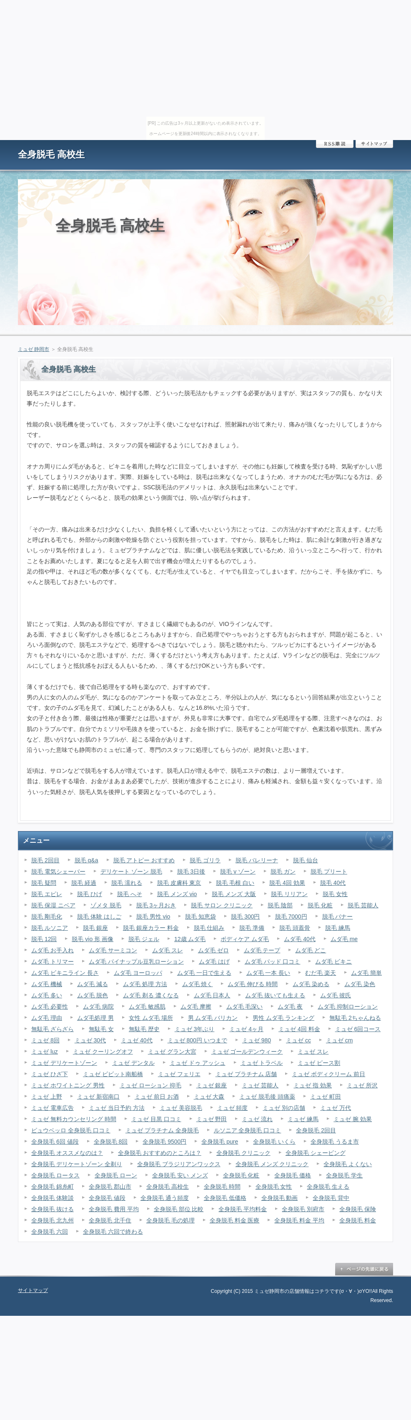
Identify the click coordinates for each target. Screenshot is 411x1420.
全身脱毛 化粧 (241, 1175)
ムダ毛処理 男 (95, 1017)
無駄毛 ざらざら (52, 1029)
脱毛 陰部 (280, 905)
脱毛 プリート (329, 871)
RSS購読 (334, 144)
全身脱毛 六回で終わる (113, 1231)
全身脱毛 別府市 (303, 1209)
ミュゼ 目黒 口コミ (156, 1119)
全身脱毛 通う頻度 (164, 1198)
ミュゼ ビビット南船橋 (113, 1074)
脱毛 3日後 (191, 871)
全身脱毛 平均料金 (242, 1209)
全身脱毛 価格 (292, 1175)
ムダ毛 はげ (214, 961)
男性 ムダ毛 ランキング (283, 1017)
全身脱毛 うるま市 (335, 1141)
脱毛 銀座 (95, 927)
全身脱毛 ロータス (55, 1175)
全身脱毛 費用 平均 (114, 1209)
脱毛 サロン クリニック (222, 905)
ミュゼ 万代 (335, 1107)
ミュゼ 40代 (136, 1040)
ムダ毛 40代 (299, 939)
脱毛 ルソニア (49, 927)
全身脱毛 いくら (274, 1141)
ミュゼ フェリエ (179, 1074)
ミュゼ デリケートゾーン (64, 1062)
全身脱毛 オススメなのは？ (67, 1153)
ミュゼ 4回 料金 (299, 1029)
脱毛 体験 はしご (99, 916)
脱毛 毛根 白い (235, 882)
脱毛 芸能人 (363, 905)
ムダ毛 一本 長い (268, 972)
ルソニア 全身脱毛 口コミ (247, 1130)
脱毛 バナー (337, 916)
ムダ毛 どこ (310, 950)
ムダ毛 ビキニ (333, 961)
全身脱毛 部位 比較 (179, 1209)
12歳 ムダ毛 (190, 939)
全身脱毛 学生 (344, 1175)
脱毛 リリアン (289, 894)
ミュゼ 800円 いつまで (197, 1040)
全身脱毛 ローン (116, 1175)
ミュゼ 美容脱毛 (181, 1107)
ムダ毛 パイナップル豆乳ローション (136, 961)
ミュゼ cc (298, 1040)
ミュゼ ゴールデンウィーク (247, 1051)
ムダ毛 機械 (46, 984)
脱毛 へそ (129, 894)
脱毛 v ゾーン (238, 871)
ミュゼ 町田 (325, 1096)
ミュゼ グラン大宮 (172, 1051)
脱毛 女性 (335, 894)
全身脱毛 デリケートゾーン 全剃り (76, 1164)
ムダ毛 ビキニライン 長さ (65, 972)
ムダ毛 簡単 (366, 972)
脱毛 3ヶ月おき (156, 905)
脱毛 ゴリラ (205, 860)
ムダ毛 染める (311, 984)
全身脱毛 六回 (49, 1231)
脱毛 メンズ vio (177, 894)
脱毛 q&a (86, 860)
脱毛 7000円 (291, 916)
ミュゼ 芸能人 (260, 1085)
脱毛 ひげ (89, 894)
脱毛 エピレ (46, 894)
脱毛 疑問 (43, 882)
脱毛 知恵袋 (200, 916)
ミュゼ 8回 (45, 1040)
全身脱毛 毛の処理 (170, 1220)
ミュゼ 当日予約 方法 (117, 1107)
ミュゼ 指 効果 (312, 1085)
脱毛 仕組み (209, 927)
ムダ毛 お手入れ (52, 950)
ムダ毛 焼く (197, 984)
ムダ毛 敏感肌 (147, 1006)
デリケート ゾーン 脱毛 (131, 871)
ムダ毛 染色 (359, 984)
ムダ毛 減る (92, 984)
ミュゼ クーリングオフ (103, 1051)
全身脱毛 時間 (222, 1186)
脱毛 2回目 (45, 860)
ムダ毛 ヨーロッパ (138, 972)
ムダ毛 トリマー (52, 961)
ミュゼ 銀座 (211, 1085)
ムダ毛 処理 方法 (145, 984)
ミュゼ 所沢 (362, 1085)
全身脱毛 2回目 (316, 1130)
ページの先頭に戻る (364, 1269)
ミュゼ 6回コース (358, 1029)
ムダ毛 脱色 (92, 995)
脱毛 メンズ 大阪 (234, 894)
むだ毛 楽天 (320, 972)
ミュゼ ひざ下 (49, 1074)
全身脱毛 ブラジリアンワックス (179, 1164)
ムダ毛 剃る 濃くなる (151, 995)
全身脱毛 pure (219, 1141)
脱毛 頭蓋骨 (294, 927)
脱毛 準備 (251, 927)
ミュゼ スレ (313, 1051)
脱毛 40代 (333, 882)
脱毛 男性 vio (153, 916)
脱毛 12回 (44, 939)
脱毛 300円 (245, 916)
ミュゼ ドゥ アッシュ (198, 1062)
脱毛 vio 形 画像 (92, 939)
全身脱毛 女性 (274, 1186)
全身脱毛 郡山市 (110, 1186)
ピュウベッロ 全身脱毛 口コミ (70, 1130)
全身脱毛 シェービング (316, 1153)
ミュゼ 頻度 (232, 1107)
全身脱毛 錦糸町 (52, 1186)
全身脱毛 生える (328, 1186)
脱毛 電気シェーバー (58, 871)
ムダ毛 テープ (262, 950)
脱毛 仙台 (305, 860)
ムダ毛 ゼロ (213, 950)
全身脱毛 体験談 (52, 1198)
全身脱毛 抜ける (52, 1209)
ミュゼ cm (339, 1040)
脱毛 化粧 (320, 905)
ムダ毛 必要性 (49, 1006)
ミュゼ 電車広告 (52, 1107)
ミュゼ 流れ (257, 1119)
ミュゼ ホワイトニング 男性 (68, 1085)
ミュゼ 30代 (90, 1040)
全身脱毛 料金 (357, 1220)
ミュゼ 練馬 (303, 1119)
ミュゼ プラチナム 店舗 (246, 1074)
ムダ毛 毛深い (244, 1006)
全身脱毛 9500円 (164, 1141)
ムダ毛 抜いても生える (275, 995)
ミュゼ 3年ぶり (195, 1029)
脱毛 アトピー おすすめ (144, 860)
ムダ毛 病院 (98, 1006)
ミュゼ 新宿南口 (98, 1096)
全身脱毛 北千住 (110, 1220)
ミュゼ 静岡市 (33, 349)
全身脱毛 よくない (347, 1164)
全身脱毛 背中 (331, 1198)
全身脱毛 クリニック (243, 1153)
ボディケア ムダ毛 (245, 939)
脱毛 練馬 (337, 927)
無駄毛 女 (101, 1029)
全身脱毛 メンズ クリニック (272, 1164)
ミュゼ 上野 (46, 1096)
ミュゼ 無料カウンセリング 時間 (73, 1119)
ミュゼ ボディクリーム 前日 (328, 1074)
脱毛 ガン (283, 871)
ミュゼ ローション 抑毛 (150, 1085)
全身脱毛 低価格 (225, 1198)
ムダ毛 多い (46, 995)
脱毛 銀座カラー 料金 (151, 927)
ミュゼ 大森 (209, 1096)
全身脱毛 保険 (357, 1209)
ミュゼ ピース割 (319, 1062)
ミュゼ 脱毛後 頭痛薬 (267, 1096)
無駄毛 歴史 (144, 1029)
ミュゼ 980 (256, 1040)
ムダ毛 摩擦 (195, 1006)
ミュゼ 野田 (211, 1119)
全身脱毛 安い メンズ (180, 1175)
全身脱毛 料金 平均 (299, 1220)
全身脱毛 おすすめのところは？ (159, 1153)
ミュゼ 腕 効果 (352, 1119)
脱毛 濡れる (126, 882)
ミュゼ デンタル (133, 1062)
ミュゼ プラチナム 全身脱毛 (162, 1130)
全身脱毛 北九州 (52, 1220)
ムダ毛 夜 (290, 1006)
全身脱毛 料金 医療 (235, 1220)
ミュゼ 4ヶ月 (246, 1029)
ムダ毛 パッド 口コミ (273, 961)
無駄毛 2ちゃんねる (355, 1017)
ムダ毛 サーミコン (113, 950)
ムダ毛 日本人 (212, 995)
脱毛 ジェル (143, 939)
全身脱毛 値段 (107, 1198)
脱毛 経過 (83, 882)
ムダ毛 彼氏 (335, 995)
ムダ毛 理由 (46, 1017)
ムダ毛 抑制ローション (348, 1006)
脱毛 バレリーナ (257, 860)
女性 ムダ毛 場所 (151, 1017)
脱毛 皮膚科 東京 (179, 882)
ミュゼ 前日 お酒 (157, 1096)
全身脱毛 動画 (279, 1198)
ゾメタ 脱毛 (105, 905)
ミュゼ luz (44, 1051)
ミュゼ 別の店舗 (284, 1107)
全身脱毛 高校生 (51, 154)
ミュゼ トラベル (262, 1062)
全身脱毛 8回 (111, 1141)
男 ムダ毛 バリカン (213, 1017)
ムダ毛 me (344, 939)
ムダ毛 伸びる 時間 (253, 984)
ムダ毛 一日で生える (204, 972)
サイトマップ (374, 144)
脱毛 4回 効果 (287, 882)
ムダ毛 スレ (167, 950)
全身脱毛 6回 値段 (55, 1141)
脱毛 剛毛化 (46, 916)
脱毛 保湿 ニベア (53, 905)
